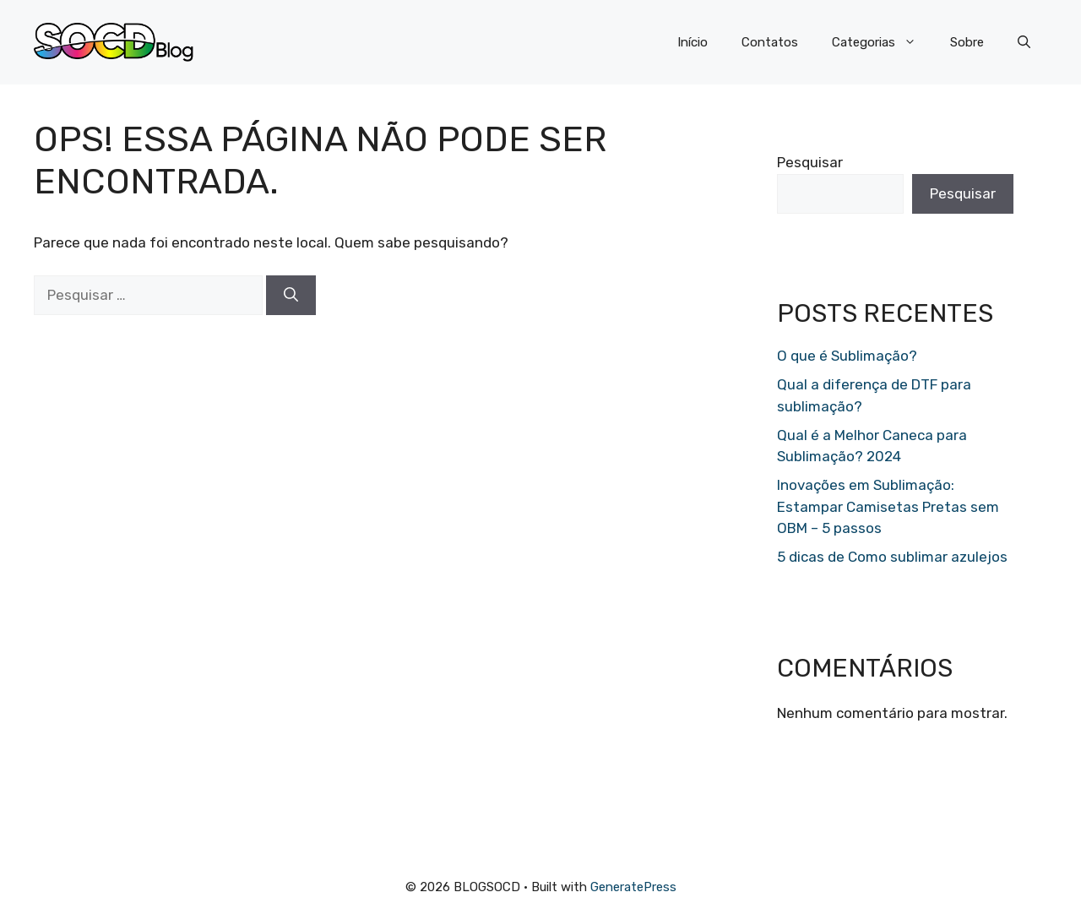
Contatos (769, 42)
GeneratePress (633, 887)
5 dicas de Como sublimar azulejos (892, 556)
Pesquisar (810, 162)
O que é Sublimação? (847, 355)
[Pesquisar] (291, 295)
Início (692, 42)
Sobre (967, 42)
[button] (1024, 42)
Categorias (882, 42)
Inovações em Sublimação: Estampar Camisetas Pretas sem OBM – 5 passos (888, 506)
